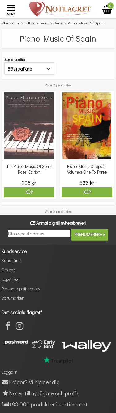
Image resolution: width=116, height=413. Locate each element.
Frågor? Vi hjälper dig (31, 382)
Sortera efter (15, 59)
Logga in (10, 372)
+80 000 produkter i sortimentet (45, 404)
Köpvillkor (10, 279)
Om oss (8, 270)
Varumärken (13, 298)
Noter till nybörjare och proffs (40, 393)
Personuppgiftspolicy (21, 289)
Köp (29, 192)
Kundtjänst (12, 260)
